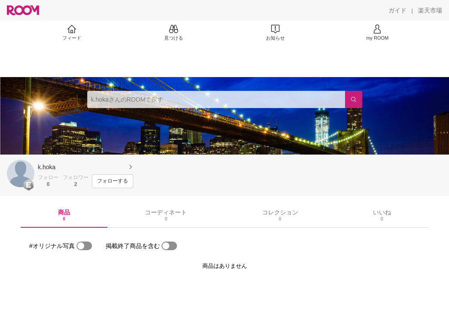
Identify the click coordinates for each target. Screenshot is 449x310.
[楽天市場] (430, 10)
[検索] (353, 99)
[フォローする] (112, 181)
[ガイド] (397, 10)
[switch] (84, 246)
